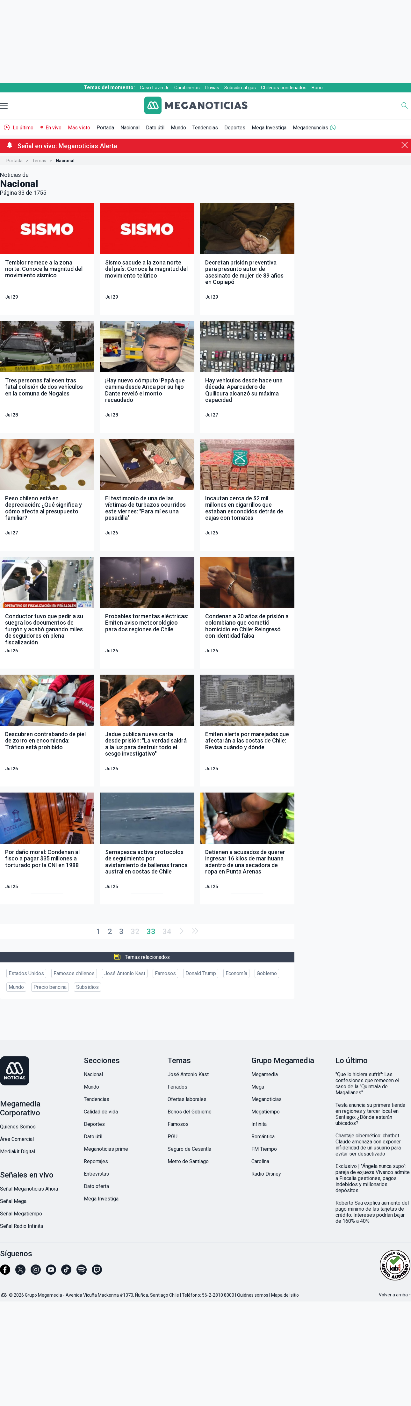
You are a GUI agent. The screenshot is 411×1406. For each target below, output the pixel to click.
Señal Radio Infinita (21, 1226)
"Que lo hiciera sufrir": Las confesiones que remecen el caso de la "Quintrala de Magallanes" (367, 1083)
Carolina (260, 1161)
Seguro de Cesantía (189, 1149)
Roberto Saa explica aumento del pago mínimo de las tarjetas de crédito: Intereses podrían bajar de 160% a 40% (372, 1212)
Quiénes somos (252, 1295)
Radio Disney (266, 1174)
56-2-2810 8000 (218, 1295)
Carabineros (187, 88)
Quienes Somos (18, 1127)
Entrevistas (96, 1174)
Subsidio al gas (240, 88)
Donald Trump (200, 973)
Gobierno (267, 973)
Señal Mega (13, 1201)
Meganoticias (266, 1099)
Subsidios (87, 987)
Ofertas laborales (187, 1099)
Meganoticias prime (106, 1149)
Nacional (130, 128)
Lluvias (212, 88)
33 (151, 931)
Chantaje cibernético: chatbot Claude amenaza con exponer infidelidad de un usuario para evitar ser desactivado (368, 1145)
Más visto (79, 128)
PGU (172, 1137)
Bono (317, 88)
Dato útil (155, 128)
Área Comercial (17, 1139)
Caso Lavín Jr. (154, 88)
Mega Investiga (269, 128)
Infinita (259, 1124)
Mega (257, 1087)
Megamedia (264, 1074)
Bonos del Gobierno (190, 1112)
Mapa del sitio (285, 1295)
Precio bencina (50, 987)
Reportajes (96, 1161)
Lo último (23, 128)
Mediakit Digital (17, 1152)
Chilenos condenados (283, 88)
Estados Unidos (26, 973)
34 (166, 931)
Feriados (177, 1087)
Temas (39, 160)
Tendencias (205, 128)
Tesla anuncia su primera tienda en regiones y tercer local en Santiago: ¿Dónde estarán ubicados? (370, 1114)
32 (135, 931)
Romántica (263, 1137)
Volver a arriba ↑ (395, 1294)
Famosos (165, 973)
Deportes (234, 128)
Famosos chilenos (74, 973)
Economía (236, 973)
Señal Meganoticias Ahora (29, 1189)
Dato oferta (96, 1186)
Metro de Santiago (188, 1161)
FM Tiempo (264, 1149)
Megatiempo (265, 1112)
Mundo (178, 128)
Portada (105, 128)
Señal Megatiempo (21, 1214)
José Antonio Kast (124, 973)
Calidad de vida (101, 1112)
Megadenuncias (310, 128)
